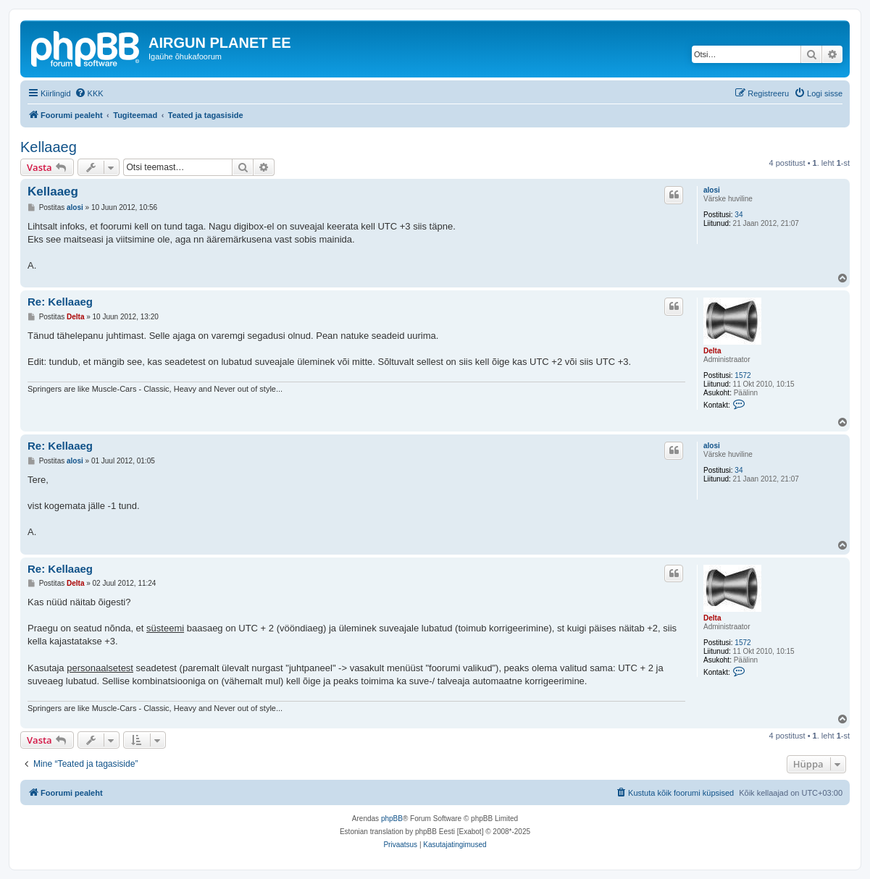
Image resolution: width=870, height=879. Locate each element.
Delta (712, 351)
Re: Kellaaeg (60, 301)
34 (739, 215)
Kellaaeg (48, 147)
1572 (742, 375)
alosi (711, 190)
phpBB (392, 819)
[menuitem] (89, 93)
